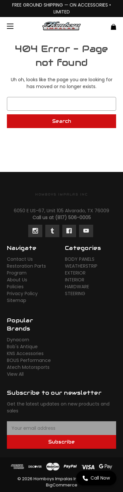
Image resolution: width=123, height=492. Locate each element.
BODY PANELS (79, 259)
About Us (17, 279)
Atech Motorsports (28, 367)
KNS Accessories (25, 353)
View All (15, 374)
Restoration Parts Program (26, 269)
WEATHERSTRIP (81, 266)
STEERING (75, 293)
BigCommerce (61, 485)
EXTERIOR (75, 273)
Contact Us (20, 259)
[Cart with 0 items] (105, 24)
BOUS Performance (29, 360)
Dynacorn (18, 339)
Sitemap (16, 300)
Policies (15, 286)
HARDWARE (77, 286)
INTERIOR (74, 279)
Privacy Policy (22, 293)
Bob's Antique (22, 346)
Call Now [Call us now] (96, 478)
